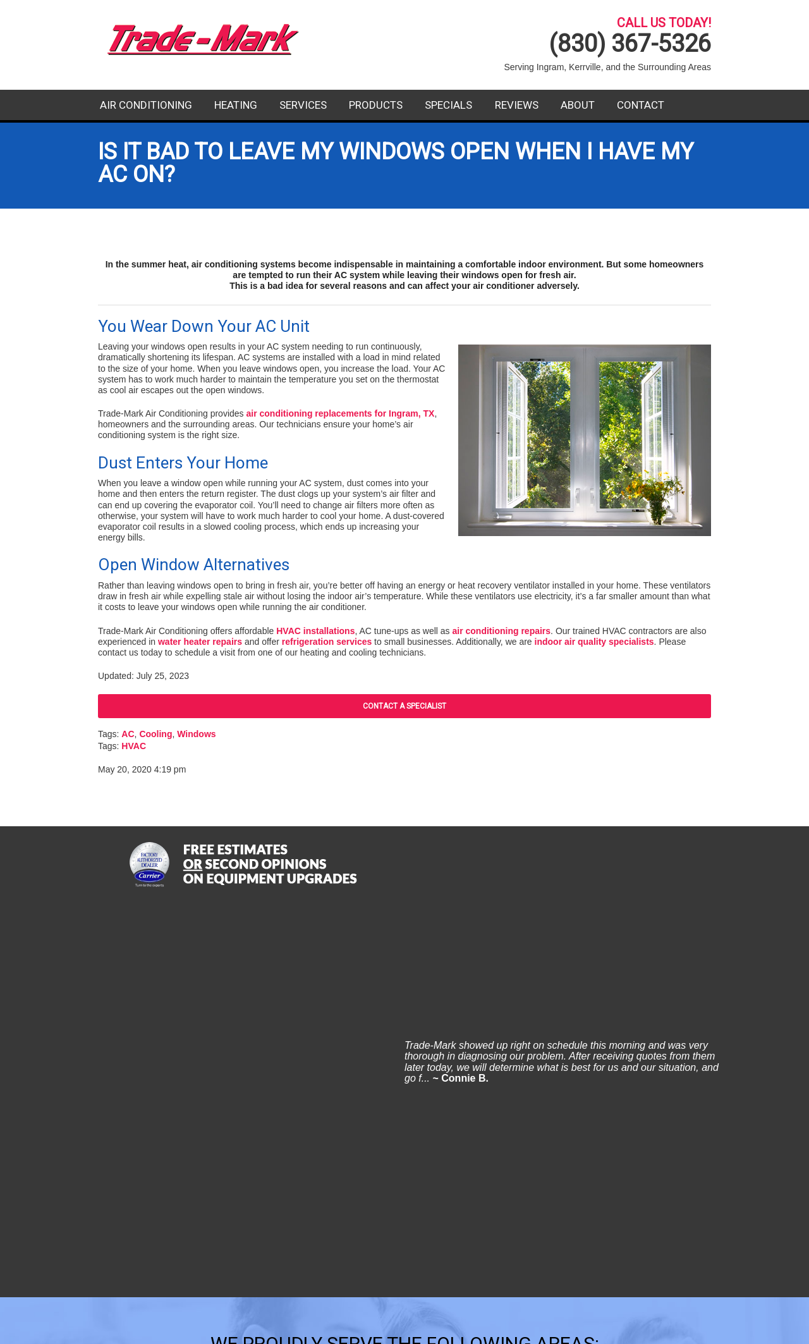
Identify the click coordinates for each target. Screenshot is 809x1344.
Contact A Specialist (404, 706)
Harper (309, 1011)
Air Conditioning (146, 105)
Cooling (155, 734)
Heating (235, 105)
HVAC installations (315, 631)
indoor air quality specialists (594, 642)
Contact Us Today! (615, 1243)
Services (303, 105)
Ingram (310, 1054)
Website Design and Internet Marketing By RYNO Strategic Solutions (404, 1328)
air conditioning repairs (502, 631)
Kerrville (458, 1011)
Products (376, 105)
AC (127, 734)
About (578, 105)
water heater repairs (200, 642)
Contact (640, 105)
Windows (196, 734)
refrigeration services (327, 642)
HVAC (133, 746)
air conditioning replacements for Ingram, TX (340, 413)
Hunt (304, 1032)
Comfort (168, 1032)
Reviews (516, 105)
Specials (448, 105)
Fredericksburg (185, 1054)
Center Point (179, 1011)
